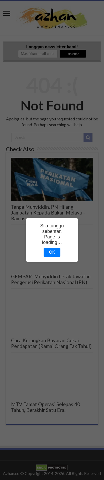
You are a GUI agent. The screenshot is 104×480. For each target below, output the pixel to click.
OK (52, 252)
